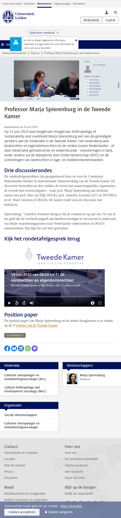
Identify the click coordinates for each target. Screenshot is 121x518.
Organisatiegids (62, 3)
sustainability (15, 335)
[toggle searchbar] (115, 12)
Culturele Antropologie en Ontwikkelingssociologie (22, 425)
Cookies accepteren (22, 512)
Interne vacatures (76, 465)
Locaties (9, 459)
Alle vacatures (74, 472)
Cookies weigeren (60, 512)
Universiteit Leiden (12, 3)
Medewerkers (44, 3)
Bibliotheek (79, 3)
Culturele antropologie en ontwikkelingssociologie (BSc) (25, 377)
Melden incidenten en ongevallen (26, 500)
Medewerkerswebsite (14, 53)
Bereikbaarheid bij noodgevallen (25, 494)
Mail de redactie (14, 465)
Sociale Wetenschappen (20, 415)
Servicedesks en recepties (21, 453)
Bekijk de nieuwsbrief (79, 494)
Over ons (71, 453)
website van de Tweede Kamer (37, 325)
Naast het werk (75, 478)
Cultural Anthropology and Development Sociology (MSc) (25, 389)
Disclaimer (11, 478)
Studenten (29, 3)
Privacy (9, 472)
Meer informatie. (71, 506)
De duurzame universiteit (81, 459)
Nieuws (35, 53)
